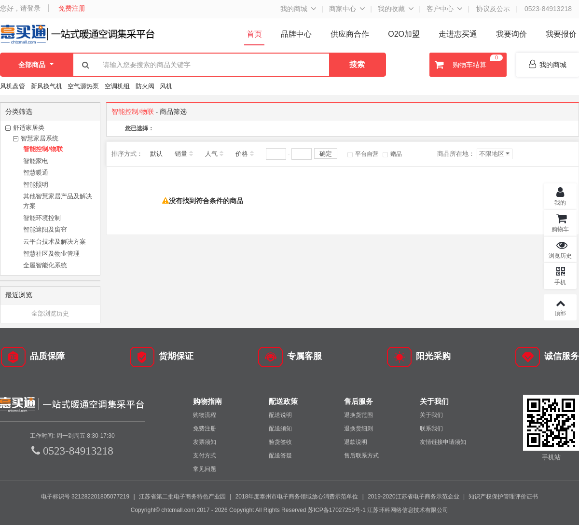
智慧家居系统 (39, 138)
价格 (241, 153)
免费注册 (71, 8)
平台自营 (362, 154)
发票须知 (204, 441)
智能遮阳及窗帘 (45, 229)
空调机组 (117, 86)
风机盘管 (12, 86)
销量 (181, 153)
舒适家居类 (28, 127)
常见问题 (204, 468)
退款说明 (355, 441)
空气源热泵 (83, 86)
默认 (156, 153)
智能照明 (35, 184)
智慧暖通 (35, 172)
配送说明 (280, 414)
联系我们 (431, 428)
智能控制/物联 (43, 148)
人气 (211, 153)
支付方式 (204, 455)
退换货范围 (358, 414)
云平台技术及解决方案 (54, 241)
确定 (325, 153)
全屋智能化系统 (45, 265)
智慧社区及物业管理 (51, 253)
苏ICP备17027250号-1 (337, 509)
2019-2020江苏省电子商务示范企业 (413, 496)
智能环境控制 (42, 217)
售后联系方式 (361, 455)
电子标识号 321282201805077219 (85, 496)
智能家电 (35, 161)
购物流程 (204, 414)
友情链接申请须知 (443, 441)
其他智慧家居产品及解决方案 (57, 201)
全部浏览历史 (50, 313)
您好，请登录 (20, 8)
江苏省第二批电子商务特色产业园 (182, 496)
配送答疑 (280, 455)
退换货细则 (358, 428)
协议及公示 (493, 9)
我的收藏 (391, 9)
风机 (166, 86)
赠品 (392, 154)
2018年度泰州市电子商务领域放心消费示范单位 (296, 496)
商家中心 (342, 9)
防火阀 (145, 86)
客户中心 (440, 9)
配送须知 (280, 428)
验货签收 (280, 441)
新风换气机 (47, 86)
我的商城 (293, 9)
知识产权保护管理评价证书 (503, 496)
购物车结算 (467, 65)
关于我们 (431, 414)
